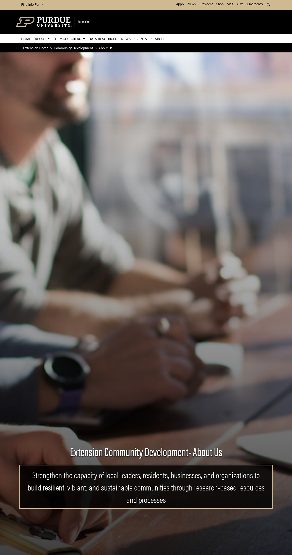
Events (140, 38)
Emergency (255, 4)
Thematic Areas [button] (67, 38)
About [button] (41, 38)
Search (157, 38)
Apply (180, 4)
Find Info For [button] (30, 5)
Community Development (73, 47)
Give (240, 4)
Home (26, 38)
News (192, 4)
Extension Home (35, 47)
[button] (269, 5)
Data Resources (103, 38)
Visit (230, 4)
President (206, 4)
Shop (220, 4)
